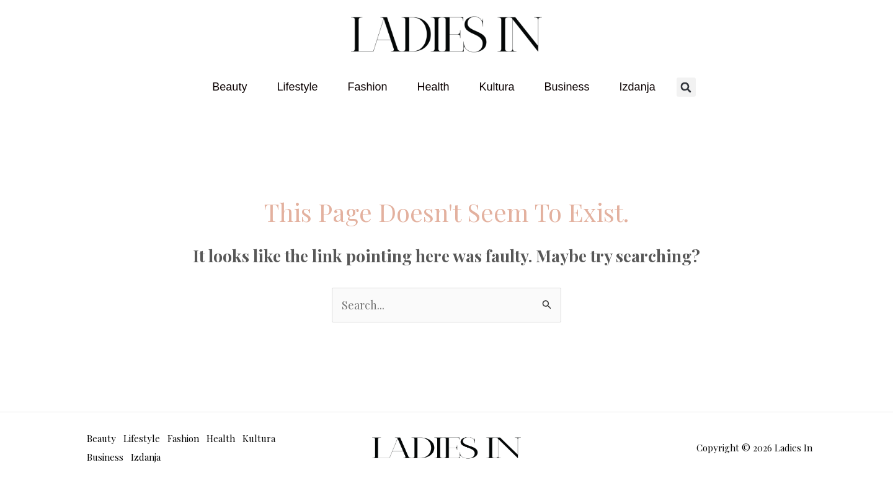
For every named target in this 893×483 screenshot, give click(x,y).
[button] (686, 87)
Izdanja (637, 87)
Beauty (229, 87)
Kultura (497, 87)
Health (433, 87)
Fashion (367, 87)
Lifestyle (297, 87)
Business (567, 87)
